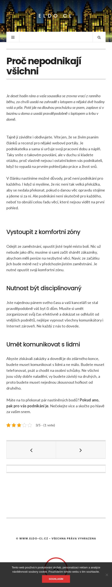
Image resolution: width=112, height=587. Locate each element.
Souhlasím (56, 579)
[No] (107, 575)
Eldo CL (56, 16)
